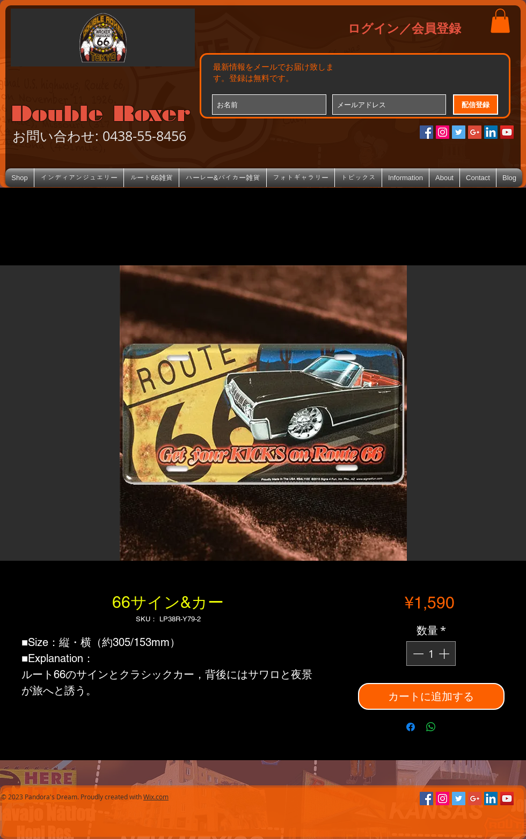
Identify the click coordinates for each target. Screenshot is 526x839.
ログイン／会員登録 (404, 27)
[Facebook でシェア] (410, 727)
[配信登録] (475, 104)
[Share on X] (451, 727)
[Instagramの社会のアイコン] (442, 132)
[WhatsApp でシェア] (431, 727)
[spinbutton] (431, 653)
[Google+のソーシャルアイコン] (474, 132)
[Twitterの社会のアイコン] (458, 132)
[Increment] (445, 653)
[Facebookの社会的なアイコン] (426, 132)
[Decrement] (417, 653)
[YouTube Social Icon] (507, 132)
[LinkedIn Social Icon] (491, 132)
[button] (500, 21)
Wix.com (156, 796)
